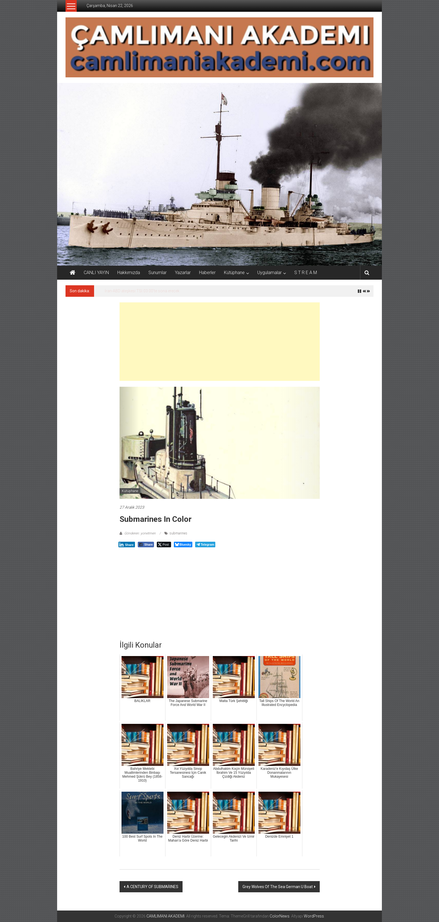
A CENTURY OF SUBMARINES (152, 886)
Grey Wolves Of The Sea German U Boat (277, 886)
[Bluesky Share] (183, 544)
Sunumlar (157, 272)
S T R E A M (305, 272)
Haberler (207, 272)
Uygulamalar (269, 272)
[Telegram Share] (205, 544)
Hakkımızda (128, 272)
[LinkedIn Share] (126, 544)
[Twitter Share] (164, 544)
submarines (178, 533)
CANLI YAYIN (96, 272)
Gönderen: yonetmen (140, 533)
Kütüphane (234, 272)
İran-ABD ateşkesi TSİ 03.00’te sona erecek (142, 291)
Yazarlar (183, 272)
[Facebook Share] (146, 544)
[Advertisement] (220, 341)
